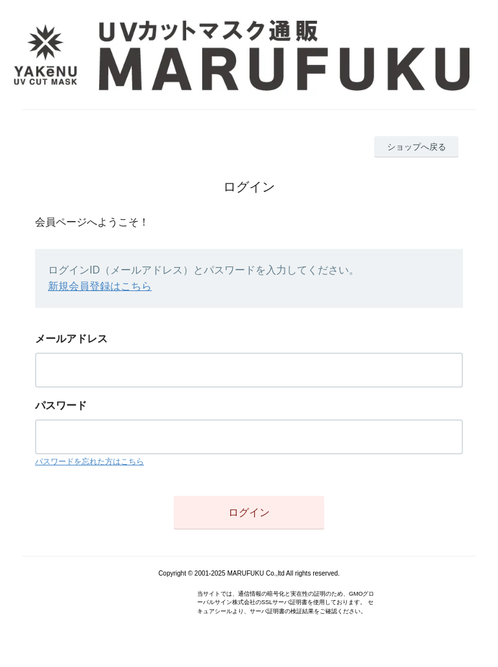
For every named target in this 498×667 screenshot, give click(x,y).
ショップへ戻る (416, 147)
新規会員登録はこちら (100, 286)
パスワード (61, 405)
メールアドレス (71, 338)
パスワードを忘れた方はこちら (89, 461)
